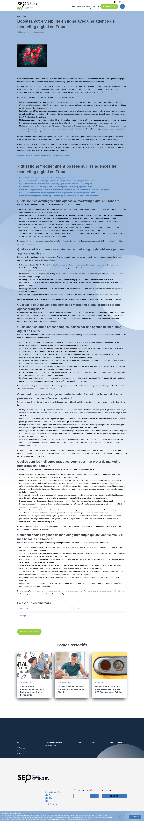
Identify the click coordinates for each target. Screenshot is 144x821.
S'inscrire (114, 796)
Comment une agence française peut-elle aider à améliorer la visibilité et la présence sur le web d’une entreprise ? (64, 189)
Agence (22, 748)
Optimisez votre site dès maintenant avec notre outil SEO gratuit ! (43, 155)
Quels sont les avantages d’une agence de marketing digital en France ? (47, 177)
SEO (18, 742)
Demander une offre (54, 742)
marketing (21, 16)
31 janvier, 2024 (24, 32)
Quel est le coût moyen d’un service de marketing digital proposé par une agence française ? (56, 183)
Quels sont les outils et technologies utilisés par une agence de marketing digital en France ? (56, 186)
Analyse (22, 753)
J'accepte (135, 816)
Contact (94, 6)
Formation (23, 750)
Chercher (94, 796)
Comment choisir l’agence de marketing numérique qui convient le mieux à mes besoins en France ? (59, 195)
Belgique (120, 2)
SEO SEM (95, 742)
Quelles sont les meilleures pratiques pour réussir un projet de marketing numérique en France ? (57, 192)
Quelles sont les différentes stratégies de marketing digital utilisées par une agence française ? (57, 180)
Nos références (50, 745)
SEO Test (77, 742)
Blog (73, 6)
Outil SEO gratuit (109, 6)
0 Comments (39, 32)
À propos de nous (83, 6)
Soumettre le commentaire (29, 632)
